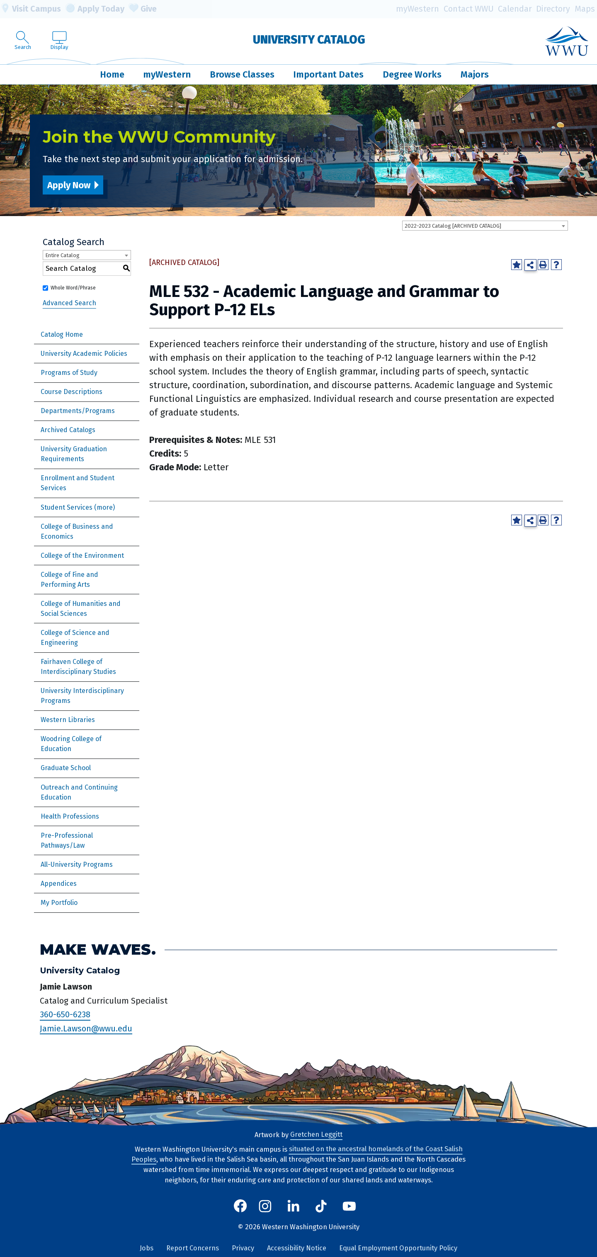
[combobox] (485, 226)
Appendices (59, 883)
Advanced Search (69, 303)
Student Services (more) (78, 507)
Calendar (515, 9)
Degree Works (412, 74)
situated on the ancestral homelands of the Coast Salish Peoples (297, 1154)
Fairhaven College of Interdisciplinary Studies (78, 667)
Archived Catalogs (68, 430)
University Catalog (309, 39)
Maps (585, 9)
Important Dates (328, 74)
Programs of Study (69, 373)
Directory (553, 9)
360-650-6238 (65, 1015)
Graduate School (66, 768)
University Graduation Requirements (74, 454)
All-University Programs (77, 864)
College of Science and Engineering (75, 638)
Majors (475, 74)
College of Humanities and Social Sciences (81, 609)
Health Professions (70, 816)
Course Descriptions (71, 392)
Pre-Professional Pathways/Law (67, 840)
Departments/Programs (78, 411)
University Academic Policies (84, 353)
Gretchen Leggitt (316, 1135)
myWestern (417, 9)
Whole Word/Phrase (73, 288)
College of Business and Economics (77, 531)
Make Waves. (98, 949)
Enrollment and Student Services (77, 483)
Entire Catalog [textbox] (62, 255)
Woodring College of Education (71, 744)
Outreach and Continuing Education (79, 792)
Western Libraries (68, 720)
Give (143, 9)
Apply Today (95, 9)
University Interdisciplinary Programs (82, 696)
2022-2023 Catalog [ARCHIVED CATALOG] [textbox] (453, 226)
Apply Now (68, 185)
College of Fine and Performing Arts (69, 579)
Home (112, 74)
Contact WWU (469, 9)
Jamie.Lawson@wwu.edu (86, 1028)
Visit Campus (30, 9)
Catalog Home (62, 334)
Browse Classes (242, 74)
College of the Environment (82, 555)
